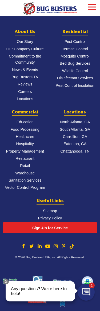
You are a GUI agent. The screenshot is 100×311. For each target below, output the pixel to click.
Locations (25, 99)
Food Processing (25, 129)
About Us (25, 31)
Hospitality (25, 144)
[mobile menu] (92, 6)
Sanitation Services (25, 180)
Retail (25, 165)
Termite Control (75, 49)
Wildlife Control (75, 71)
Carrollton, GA (75, 136)
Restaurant (25, 158)
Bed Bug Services (75, 63)
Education (25, 122)
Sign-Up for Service (50, 228)
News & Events (25, 70)
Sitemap (50, 211)
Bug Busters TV (24, 77)
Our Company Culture (25, 49)
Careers (25, 91)
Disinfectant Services (75, 78)
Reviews (25, 84)
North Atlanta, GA (75, 122)
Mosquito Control (75, 56)
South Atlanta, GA (75, 129)
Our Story (25, 41)
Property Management (25, 151)
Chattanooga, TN (75, 151)
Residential (75, 31)
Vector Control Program (25, 187)
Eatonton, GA (74, 144)
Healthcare (25, 136)
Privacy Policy (50, 218)
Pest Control (75, 41)
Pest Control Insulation (75, 85)
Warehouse (25, 173)
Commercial (25, 112)
